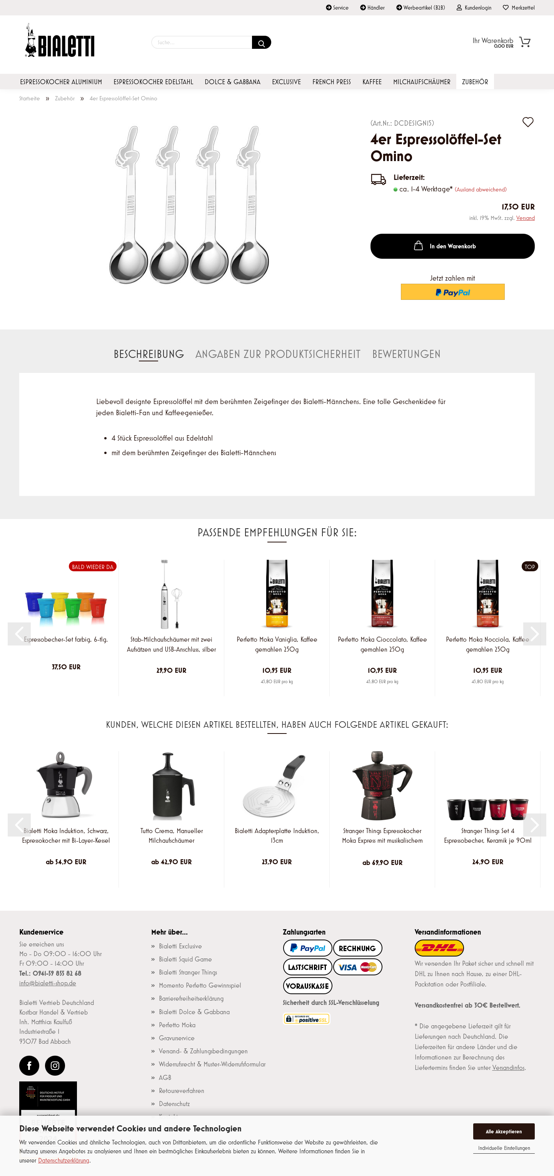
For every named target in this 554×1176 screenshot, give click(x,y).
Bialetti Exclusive (180, 946)
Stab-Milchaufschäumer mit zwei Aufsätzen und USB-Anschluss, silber (171, 644)
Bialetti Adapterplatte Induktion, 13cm (277, 836)
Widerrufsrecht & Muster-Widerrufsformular (212, 1064)
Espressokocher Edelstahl (153, 82)
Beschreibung (148, 354)
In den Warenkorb (444, 245)
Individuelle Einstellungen (504, 1148)
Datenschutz (174, 1104)
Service (337, 7)
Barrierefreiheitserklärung (191, 998)
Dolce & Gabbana (232, 82)
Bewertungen (406, 354)
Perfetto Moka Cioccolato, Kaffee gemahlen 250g (382, 644)
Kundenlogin (474, 7)
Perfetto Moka (177, 1025)
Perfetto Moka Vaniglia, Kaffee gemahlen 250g (277, 644)
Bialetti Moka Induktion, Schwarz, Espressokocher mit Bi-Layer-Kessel (66, 836)
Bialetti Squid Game (185, 959)
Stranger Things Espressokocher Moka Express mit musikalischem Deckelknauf (382, 837)
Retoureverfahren (181, 1090)
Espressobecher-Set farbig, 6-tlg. (66, 639)
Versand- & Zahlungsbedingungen (203, 1051)
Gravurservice (177, 1038)
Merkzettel (519, 7)
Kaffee (372, 82)
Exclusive (286, 82)
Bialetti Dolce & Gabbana (194, 1012)
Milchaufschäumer (422, 82)
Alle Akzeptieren (504, 1131)
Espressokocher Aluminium (61, 82)
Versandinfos (508, 1067)
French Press (331, 82)
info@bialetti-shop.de (47, 983)
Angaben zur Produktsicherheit (277, 354)
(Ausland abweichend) (481, 189)
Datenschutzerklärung (63, 1160)
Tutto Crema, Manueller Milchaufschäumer (171, 836)
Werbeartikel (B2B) (420, 7)
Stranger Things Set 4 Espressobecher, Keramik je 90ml (488, 836)
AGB (165, 1077)
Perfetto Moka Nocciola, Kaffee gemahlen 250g (487, 644)
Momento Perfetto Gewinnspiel (200, 985)
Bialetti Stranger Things (188, 972)
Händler (372, 7)
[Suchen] (261, 42)
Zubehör (475, 82)
